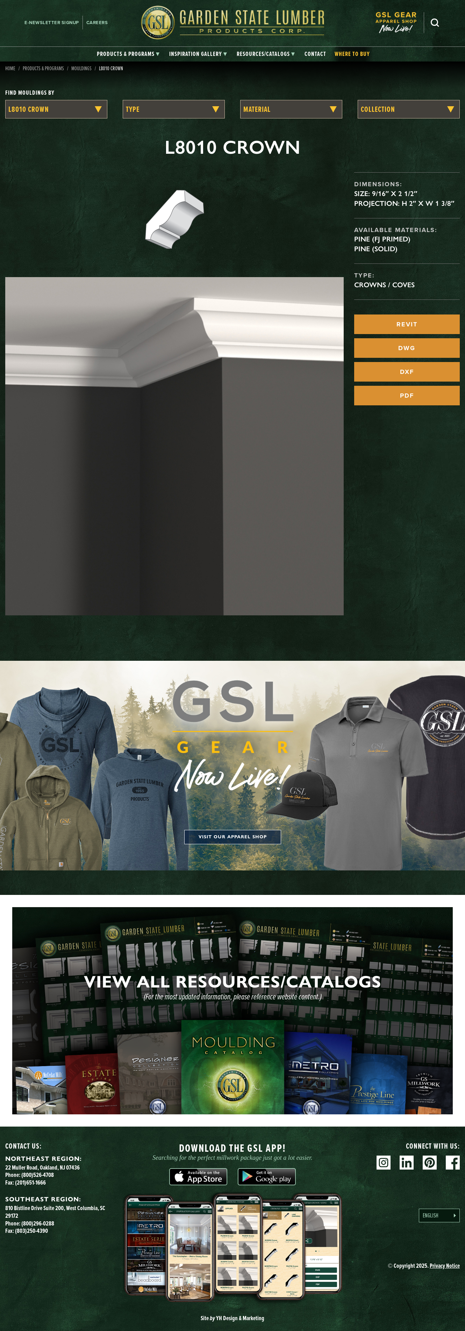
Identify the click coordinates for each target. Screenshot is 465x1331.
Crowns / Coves (384, 285)
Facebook (453, 1163)
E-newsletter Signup (51, 22)
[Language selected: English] (439, 1215)
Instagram (384, 1163)
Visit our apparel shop (233, 837)
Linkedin (407, 1163)
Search (435, 22)
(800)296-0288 (37, 1223)
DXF (407, 371)
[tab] (128, 54)
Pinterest (430, 1163)
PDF (407, 395)
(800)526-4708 (37, 1174)
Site (232, 1318)
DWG (406, 348)
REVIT (406, 324)
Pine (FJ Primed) (382, 239)
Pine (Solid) (376, 249)
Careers (97, 22)
